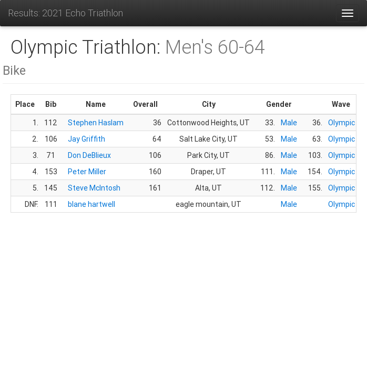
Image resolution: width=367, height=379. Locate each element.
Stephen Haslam (96, 122)
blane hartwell (91, 204)
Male (289, 122)
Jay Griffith (86, 139)
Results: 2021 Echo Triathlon (65, 13)
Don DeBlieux (89, 155)
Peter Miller (87, 171)
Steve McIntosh (94, 188)
